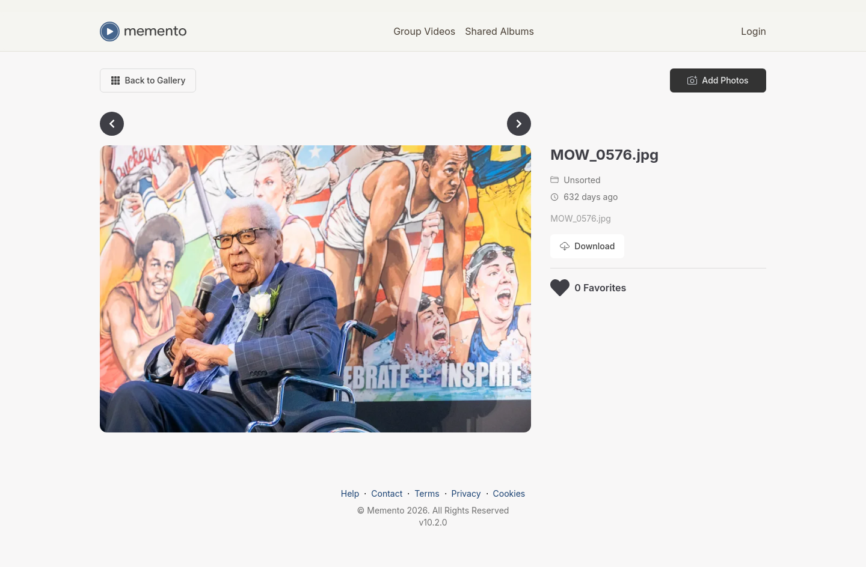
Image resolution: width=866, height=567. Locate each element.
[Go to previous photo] (112, 124)
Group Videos (424, 31)
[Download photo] (587, 246)
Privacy (466, 493)
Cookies (509, 493)
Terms (426, 493)
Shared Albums (499, 31)
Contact (386, 493)
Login (753, 31)
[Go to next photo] (519, 124)
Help (350, 493)
